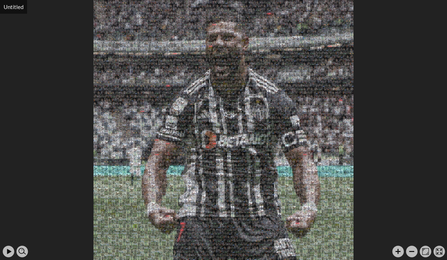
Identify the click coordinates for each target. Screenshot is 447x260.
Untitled (13, 7)
